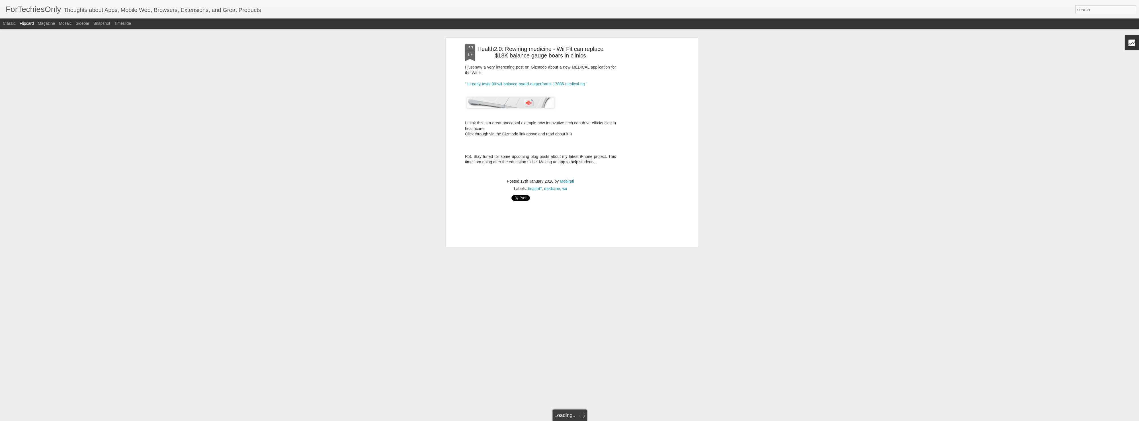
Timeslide (122, 23)
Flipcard (27, 23)
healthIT (535, 188)
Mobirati (567, 181)
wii (564, 188)
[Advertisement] (647, 134)
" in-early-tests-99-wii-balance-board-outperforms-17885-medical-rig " (526, 84)
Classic (9, 23)
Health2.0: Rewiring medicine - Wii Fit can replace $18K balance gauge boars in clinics (540, 52)
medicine (552, 188)
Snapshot (101, 23)
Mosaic (65, 23)
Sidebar (82, 23)
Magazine (46, 23)
